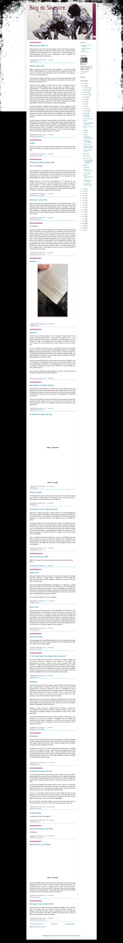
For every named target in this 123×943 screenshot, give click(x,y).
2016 (83, 207)
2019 (83, 200)
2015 (83, 209)
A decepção (34, 736)
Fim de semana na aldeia (39, 557)
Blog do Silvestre (47, 8)
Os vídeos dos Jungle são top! (41, 414)
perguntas (37, 677)
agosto (85, 97)
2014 (83, 211)
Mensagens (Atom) (40, 926)
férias (36, 504)
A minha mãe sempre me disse (41, 771)
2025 (83, 85)
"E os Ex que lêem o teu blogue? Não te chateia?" (48, 656)
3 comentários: (50, 408)
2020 (83, 198)
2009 (83, 223)
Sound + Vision (85, 51)
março (85, 108)
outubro (85, 92)
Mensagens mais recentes (36, 924)
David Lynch (34, 572)
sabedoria (39, 808)
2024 (83, 188)
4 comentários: (50, 193)
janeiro (85, 113)
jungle (36, 488)
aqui (33, 166)
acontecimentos (38, 219)
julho (84, 99)
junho (84, 101)
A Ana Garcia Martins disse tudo (42, 162)
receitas (36, 61)
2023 (83, 191)
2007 (83, 228)
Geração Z (33, 332)
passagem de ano (42, 919)
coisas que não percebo (40, 254)
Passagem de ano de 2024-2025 (41, 904)
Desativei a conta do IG (38, 200)
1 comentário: (50, 59)
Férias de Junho (36, 492)
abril (84, 106)
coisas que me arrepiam (40, 195)
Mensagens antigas (70, 924)
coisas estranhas (38, 649)
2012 (83, 216)
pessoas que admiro (39, 409)
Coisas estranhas (36, 637)
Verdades (33, 261)
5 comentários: (50, 252)
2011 (83, 218)
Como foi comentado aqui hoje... (41, 829)
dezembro (86, 87)
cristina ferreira (38, 549)
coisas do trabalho (38, 155)
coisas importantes (39, 136)
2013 (83, 214)
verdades (37, 325)
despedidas (37, 602)
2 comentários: (50, 134)
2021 (83, 195)
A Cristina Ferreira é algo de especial (43, 509)
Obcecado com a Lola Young (40, 844)
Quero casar (34, 607)
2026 (83, 83)
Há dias (32, 143)
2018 (83, 202)
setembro (86, 94)
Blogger (79, 935)
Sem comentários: (51, 323)
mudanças (42, 729)
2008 (83, 225)
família (36, 919)
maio (84, 103)
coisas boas (37, 729)
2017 (83, 204)
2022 (83, 193)
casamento (37, 629)
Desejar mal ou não (37, 66)
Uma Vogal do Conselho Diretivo (42, 385)
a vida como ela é (38, 837)
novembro (86, 90)
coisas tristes (37, 764)
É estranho (34, 226)
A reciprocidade (35, 813)
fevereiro (85, 110)
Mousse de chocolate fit (39, 45)
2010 (83, 221)
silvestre (84, 64)
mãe (36, 808)
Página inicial (54, 924)
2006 (83, 230)
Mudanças (33, 682)
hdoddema (63, 935)
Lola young (37, 897)
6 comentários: (50, 628)
